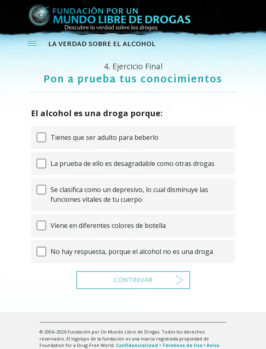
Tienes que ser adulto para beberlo (104, 137)
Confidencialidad (137, 345)
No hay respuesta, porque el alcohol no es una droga (132, 251)
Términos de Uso (182, 345)
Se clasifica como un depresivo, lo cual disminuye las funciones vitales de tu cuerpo (129, 194)
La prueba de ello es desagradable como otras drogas (133, 163)
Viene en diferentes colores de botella (108, 225)
